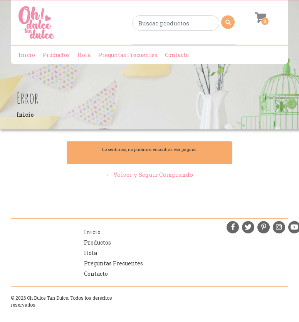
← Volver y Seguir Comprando (149, 174)
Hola (84, 55)
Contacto (177, 55)
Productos (56, 55)
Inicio (26, 55)
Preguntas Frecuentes (127, 55)
